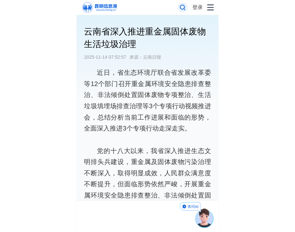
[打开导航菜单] (210, 8)
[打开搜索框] (183, 8)
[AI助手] (205, 218)
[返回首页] (99, 7)
